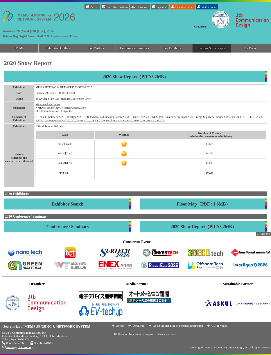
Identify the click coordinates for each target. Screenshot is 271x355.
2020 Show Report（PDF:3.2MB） (135, 76)
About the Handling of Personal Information (178, 325)
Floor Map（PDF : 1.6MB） (203, 204)
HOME (19, 48)
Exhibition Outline (57, 48)
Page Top (263, 233)
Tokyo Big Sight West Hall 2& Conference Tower (64, 98)
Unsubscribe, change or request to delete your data (144, 334)
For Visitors (96, 48)
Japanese (159, 6)
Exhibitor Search (67, 204)
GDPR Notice (219, 325)
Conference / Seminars (67, 226)
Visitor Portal (207, 6)
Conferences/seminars (134, 48)
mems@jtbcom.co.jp (20, 347)
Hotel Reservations (115, 6)
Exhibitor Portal (182, 6)
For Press (250, 48)
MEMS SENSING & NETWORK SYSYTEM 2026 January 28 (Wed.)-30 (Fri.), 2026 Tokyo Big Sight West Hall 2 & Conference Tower (38, 10)
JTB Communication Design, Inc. (54, 111)
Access (92, 6)
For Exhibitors (173, 48)
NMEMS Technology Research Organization (61, 107)
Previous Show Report (211, 48)
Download (139, 6)
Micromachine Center (48, 104)
